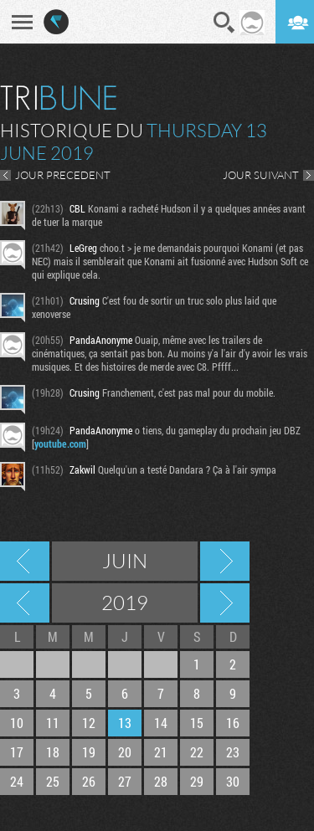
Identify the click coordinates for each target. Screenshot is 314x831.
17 (16, 752)
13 (124, 722)
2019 (124, 602)
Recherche (224, 22)
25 (52, 781)
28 (160, 781)
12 (88, 722)
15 (196, 722)
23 (232, 752)
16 (232, 722)
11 (52, 722)
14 (160, 722)
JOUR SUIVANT (261, 175)
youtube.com (60, 443)
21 (160, 752)
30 (232, 781)
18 (52, 752)
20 (124, 752)
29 (196, 781)
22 (196, 752)
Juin (124, 560)
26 (88, 781)
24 (16, 781)
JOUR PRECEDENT (63, 175)
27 (124, 781)
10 (16, 722)
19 (88, 752)
